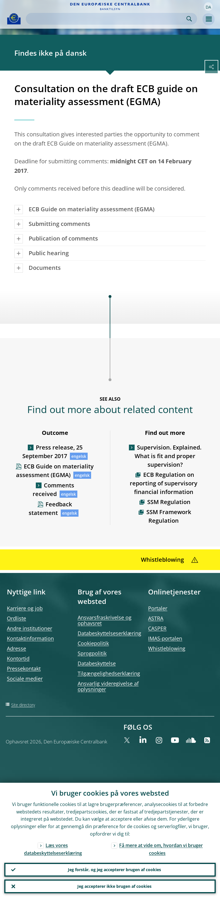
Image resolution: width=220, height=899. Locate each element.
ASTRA (155, 618)
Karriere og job (25, 608)
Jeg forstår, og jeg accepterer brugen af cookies (114, 869)
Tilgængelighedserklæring (109, 673)
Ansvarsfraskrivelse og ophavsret (104, 620)
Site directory (23, 705)
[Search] (106, 19)
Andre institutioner (29, 628)
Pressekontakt (24, 668)
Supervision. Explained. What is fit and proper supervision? (168, 455)
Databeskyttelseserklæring (109, 633)
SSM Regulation (168, 502)
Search (189, 19)
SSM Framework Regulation (168, 516)
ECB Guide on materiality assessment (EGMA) (55, 470)
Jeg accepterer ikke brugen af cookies (114, 886)
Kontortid (18, 658)
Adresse (16, 648)
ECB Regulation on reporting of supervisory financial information (163, 483)
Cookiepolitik (93, 643)
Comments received (53, 489)
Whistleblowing (166, 648)
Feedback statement (50, 508)
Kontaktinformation (30, 638)
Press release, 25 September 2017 (52, 451)
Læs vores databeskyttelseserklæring (53, 849)
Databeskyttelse (97, 663)
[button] (208, 6)
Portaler (157, 608)
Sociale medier (25, 678)
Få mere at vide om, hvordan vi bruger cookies (161, 849)
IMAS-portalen (165, 638)
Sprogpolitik (92, 653)
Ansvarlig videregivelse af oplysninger (108, 686)
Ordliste (16, 618)
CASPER (157, 628)
